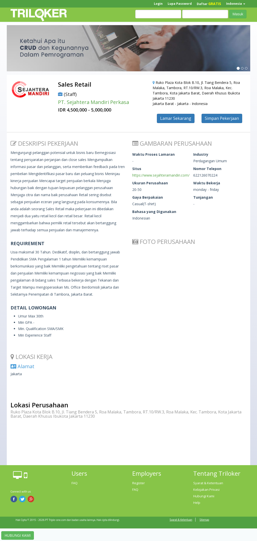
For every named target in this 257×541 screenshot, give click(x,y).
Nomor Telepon (207, 168)
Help (196, 502)
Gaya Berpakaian (147, 197)
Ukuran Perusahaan (150, 183)
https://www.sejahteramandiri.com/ (160, 175)
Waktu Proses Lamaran (153, 154)
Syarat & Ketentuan (208, 483)
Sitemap (204, 520)
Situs (136, 168)
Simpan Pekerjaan (222, 118)
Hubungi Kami (203, 496)
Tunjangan (203, 197)
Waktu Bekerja (206, 183)
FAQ (75, 483)
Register (138, 483)
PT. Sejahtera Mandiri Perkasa (93, 102)
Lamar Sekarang (175, 118)
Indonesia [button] (235, 4)
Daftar (209, 3)
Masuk (237, 14)
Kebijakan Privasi (206, 489)
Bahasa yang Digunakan (154, 211)
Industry (200, 154)
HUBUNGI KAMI (18, 535)
